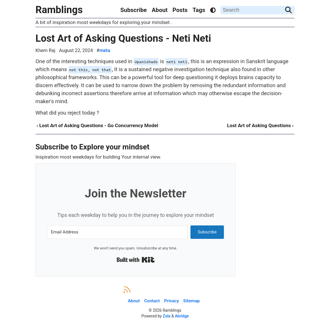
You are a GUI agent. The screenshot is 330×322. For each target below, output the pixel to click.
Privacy (171, 300)
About (160, 10)
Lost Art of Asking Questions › (260, 125)
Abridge (182, 316)
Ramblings (59, 9)
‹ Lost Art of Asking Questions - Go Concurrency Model (97, 125)
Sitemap (191, 300)
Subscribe (133, 10)
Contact (152, 300)
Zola (166, 316)
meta (104, 50)
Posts (180, 10)
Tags (198, 10)
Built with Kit (136, 260)
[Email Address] (117, 232)
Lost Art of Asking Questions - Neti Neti (123, 38)
